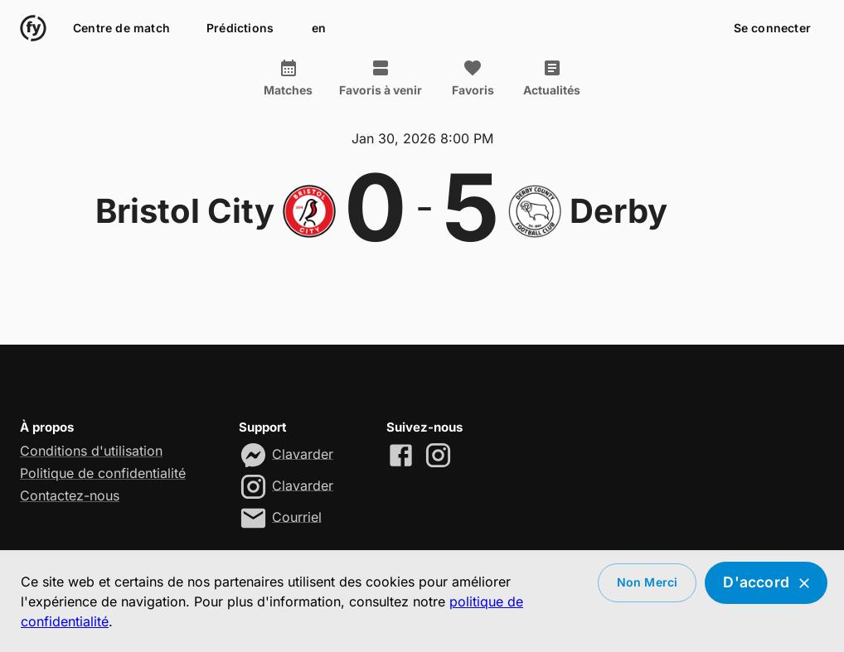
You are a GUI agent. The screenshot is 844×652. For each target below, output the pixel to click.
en (318, 28)
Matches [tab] (288, 78)
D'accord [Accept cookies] (766, 583)
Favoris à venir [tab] (380, 78)
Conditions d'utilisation (91, 450)
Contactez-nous (69, 495)
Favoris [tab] (472, 78)
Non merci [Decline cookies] (647, 582)
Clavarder (302, 453)
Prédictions (240, 28)
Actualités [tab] (552, 78)
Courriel (297, 516)
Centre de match (121, 28)
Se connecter (772, 28)
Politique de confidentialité (103, 473)
